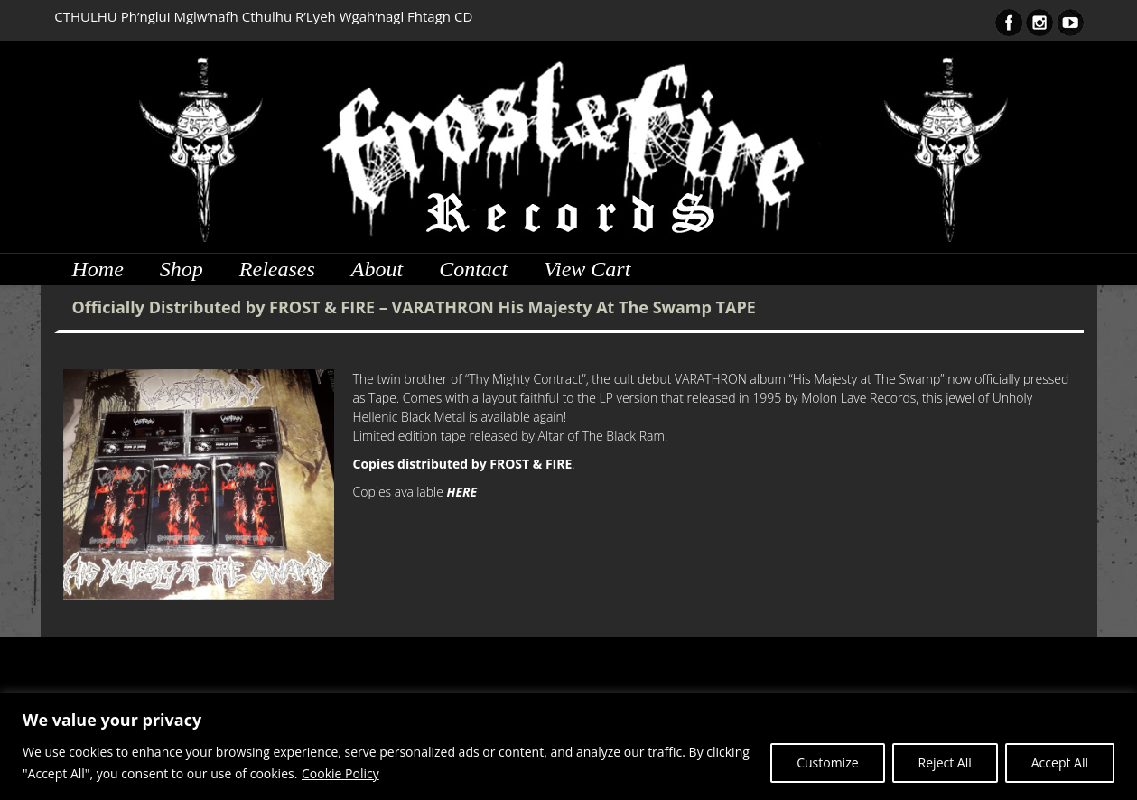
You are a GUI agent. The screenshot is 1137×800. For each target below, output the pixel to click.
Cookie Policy (340, 773)
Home (98, 269)
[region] (568, 746)
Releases (277, 269)
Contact (473, 269)
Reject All (945, 762)
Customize (827, 762)
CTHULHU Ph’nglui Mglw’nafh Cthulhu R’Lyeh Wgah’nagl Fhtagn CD (263, 16)
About (377, 269)
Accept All (1059, 762)
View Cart (587, 269)
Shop (181, 269)
